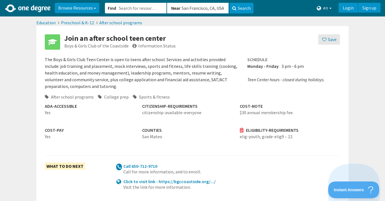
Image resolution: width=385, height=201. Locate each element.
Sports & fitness (151, 97)
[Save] (329, 39)
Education (46, 22)
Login (348, 8)
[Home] (28, 8)
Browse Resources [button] (77, 8)
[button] (192, 100)
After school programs (120, 22)
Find (112, 8)
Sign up (369, 8)
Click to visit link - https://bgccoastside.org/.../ (169, 181)
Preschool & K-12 (77, 22)
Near (175, 8)
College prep (113, 97)
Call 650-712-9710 (140, 166)
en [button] (324, 8)
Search (241, 8)
